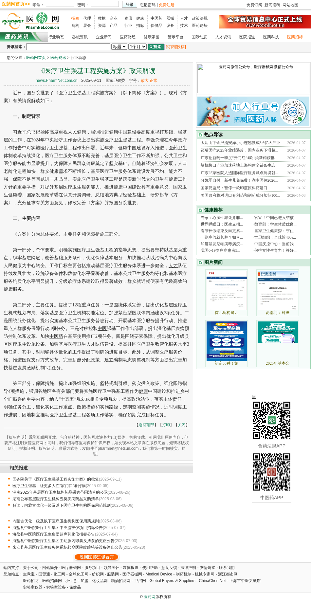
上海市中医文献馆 (245, 580)
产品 (114, 25)
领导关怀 (111, 567)
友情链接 (207, 567)
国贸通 (44, 574)
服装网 (113, 574)
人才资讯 (223, 37)
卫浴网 (140, 580)
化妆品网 (100, 580)
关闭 (182, 425)
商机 (75, 25)
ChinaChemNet (212, 580)
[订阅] (171, 47)
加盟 (85, 580)
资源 (102, 25)
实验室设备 (56, 587)
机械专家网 (204, 574)
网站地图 (290, 5)
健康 (140, 18)
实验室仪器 (33, 587)
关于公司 (31, 567)
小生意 (71, 580)
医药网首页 (36, 57)
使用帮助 (150, 567)
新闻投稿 (272, 5)
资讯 (128, 18)
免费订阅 (254, 5)
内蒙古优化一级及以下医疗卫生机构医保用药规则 (55, 521)
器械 (170, 18)
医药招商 (31, 580)
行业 (128, 25)
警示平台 (175, 37)
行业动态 (56, 37)
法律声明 (188, 567)
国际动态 (199, 37)
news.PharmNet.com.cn (56, 80)
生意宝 (29, 574)
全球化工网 (78, 574)
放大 (145, 80)
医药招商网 (52, 580)
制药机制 (184, 574)
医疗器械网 (71, 567)
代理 (87, 18)
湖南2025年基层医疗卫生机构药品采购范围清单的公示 (60, 492)
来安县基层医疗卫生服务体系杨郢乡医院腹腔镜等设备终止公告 (67, 547)
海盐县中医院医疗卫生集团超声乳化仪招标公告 (53, 534)
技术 (184, 25)
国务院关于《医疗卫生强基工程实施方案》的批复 (55, 479)
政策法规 (200, 18)
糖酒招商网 (121, 580)
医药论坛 (200, 25)
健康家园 (151, 37)
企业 (114, 18)
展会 (87, 25)
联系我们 (227, 567)
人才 (184, 18)
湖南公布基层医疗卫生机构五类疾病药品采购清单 (55, 499)
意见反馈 (169, 567)
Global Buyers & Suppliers (172, 580)
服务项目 (92, 567)
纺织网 (98, 574)
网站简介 (50, 567)
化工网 (59, 574)
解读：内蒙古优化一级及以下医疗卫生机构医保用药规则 (61, 505)
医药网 (150, 596)
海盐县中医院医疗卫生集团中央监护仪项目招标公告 (57, 527)
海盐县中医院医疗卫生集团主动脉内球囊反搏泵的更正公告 (63, 540)
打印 (166, 425)
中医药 (156, 18)
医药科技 (271, 37)
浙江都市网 (228, 574)
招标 (140, 25)
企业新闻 (104, 37)
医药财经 (128, 37)
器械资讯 (80, 37)
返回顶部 (146, 425)
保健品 (156, 25)
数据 (102, 18)
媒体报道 (130, 567)
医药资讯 (58, 57)
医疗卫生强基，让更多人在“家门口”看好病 (49, 485)
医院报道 (247, 37)
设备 (170, 25)
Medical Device (159, 574)
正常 (153, 80)
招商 (75, 18)
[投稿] (181, 47)
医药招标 (295, 37)
